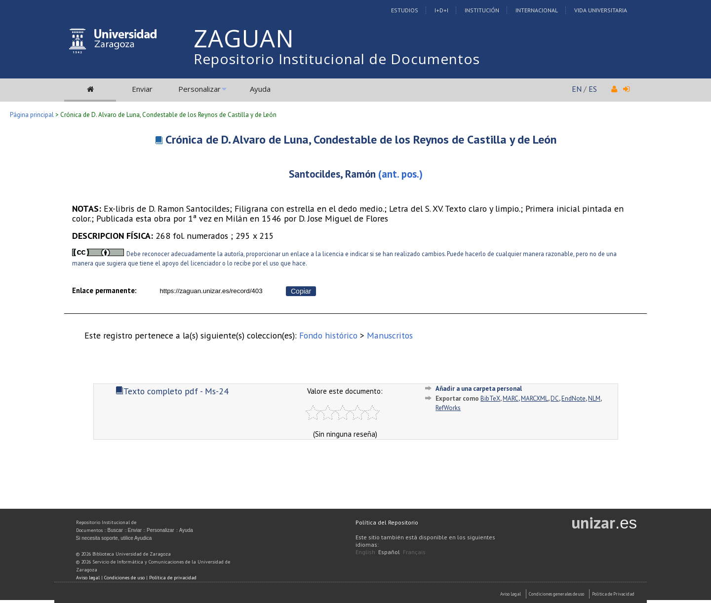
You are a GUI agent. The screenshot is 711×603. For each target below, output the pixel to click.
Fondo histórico (328, 335)
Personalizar (199, 89)
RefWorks (448, 408)
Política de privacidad (173, 577)
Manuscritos (390, 335)
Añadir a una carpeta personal (478, 388)
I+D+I (441, 10)
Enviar (142, 89)
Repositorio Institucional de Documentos (337, 58)
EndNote (573, 398)
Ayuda (260, 89)
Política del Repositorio (387, 522)
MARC (510, 398)
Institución (482, 10)
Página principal (32, 115)
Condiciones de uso (124, 577)
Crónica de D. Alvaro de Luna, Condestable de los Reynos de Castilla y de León (360, 139)
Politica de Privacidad (613, 594)
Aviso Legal (510, 594)
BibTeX (490, 398)
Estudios (404, 10)
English (365, 552)
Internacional (536, 10)
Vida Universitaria (600, 10)
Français (414, 552)
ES (593, 89)
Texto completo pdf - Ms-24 (172, 391)
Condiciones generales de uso (556, 594)
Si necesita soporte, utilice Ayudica (114, 538)
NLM (594, 398)
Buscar (115, 530)
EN (577, 89)
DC (555, 398)
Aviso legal (88, 577)
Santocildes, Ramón (332, 174)
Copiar (301, 291)
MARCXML (534, 398)
